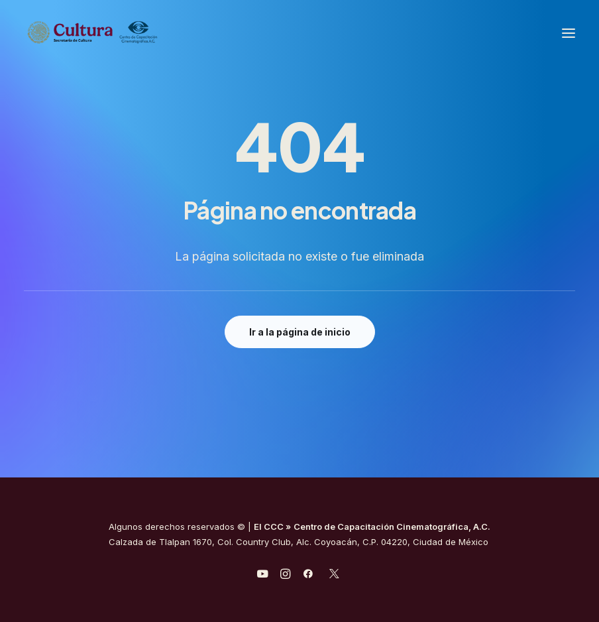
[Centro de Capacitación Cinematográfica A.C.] (125, 33)
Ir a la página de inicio (300, 332)
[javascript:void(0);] (285, 575)
